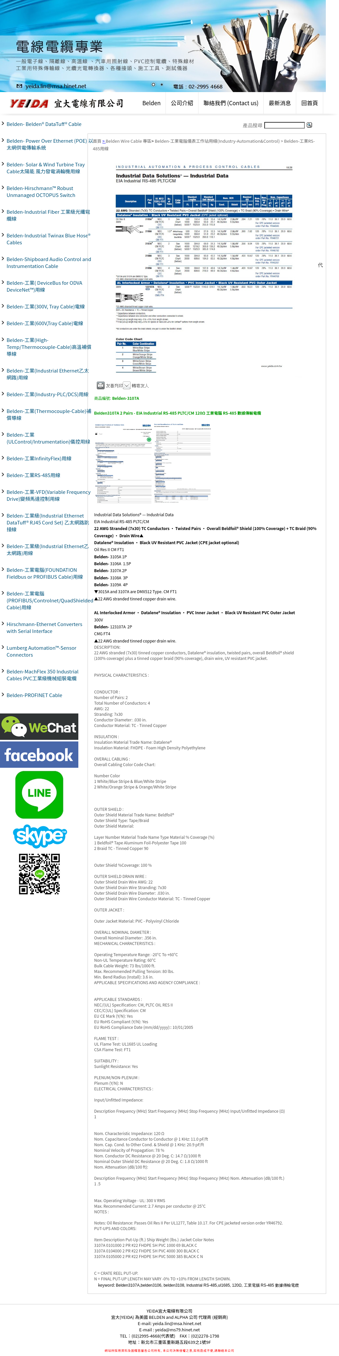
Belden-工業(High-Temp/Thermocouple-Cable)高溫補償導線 (49, 346)
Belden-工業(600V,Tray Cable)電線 (45, 323)
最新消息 (280, 103)
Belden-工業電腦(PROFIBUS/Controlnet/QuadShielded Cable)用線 (50, 600)
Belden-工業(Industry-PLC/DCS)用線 (48, 394)
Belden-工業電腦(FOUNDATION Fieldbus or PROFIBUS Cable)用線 (45, 573)
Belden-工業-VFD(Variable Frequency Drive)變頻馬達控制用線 (49, 495)
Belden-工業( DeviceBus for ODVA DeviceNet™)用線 (44, 286)
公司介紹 (182, 103)
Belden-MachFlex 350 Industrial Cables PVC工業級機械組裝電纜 (43, 675)
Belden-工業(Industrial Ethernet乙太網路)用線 (48, 374)
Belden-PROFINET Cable (34, 694)
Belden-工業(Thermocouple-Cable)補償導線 (49, 414)
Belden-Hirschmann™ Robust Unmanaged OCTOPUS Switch (41, 191)
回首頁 (309, 103)
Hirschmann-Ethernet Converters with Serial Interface (44, 627)
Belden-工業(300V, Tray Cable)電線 (46, 306)
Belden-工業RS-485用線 (33, 475)
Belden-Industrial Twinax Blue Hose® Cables (49, 239)
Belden (151, 103)
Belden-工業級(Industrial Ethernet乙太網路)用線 (48, 549)
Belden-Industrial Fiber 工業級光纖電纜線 (48, 215)
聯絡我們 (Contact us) (230, 103)
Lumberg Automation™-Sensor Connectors (41, 651)
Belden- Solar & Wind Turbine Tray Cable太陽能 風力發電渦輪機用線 (46, 168)
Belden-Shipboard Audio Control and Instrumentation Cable (49, 262)
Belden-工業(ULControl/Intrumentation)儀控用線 (48, 438)
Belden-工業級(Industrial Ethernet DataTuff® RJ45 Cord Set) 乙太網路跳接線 (48, 522)
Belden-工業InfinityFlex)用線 (39, 458)
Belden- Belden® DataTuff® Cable (44, 123)
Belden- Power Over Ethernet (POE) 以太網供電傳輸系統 (50, 144)
